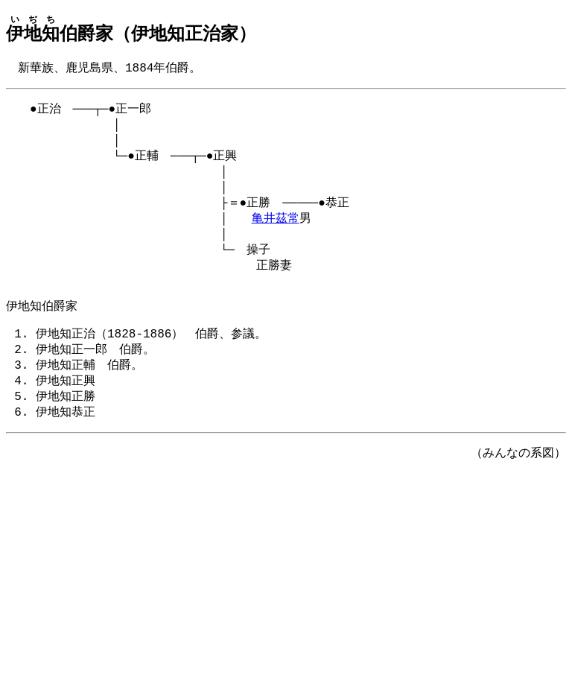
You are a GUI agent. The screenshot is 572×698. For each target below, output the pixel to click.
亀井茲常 (275, 231)
